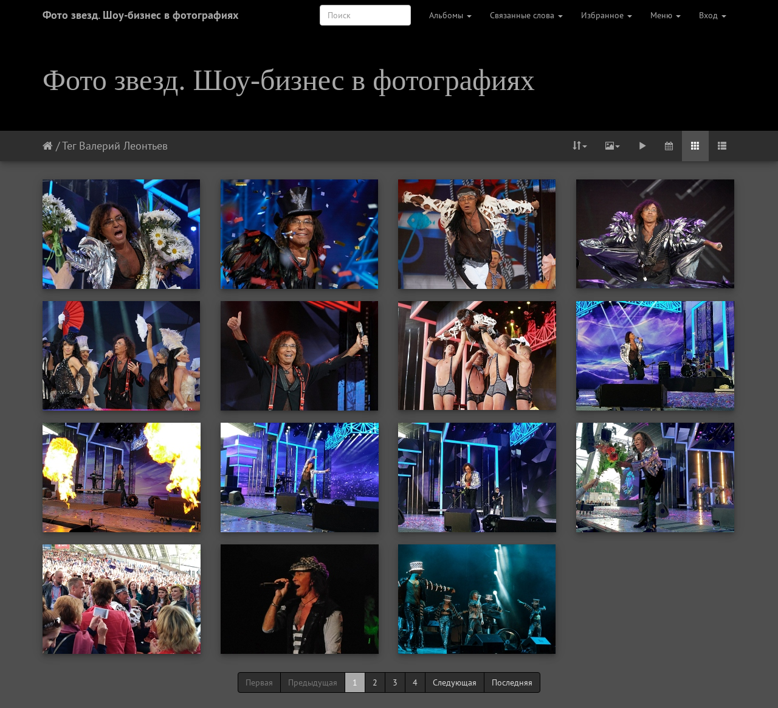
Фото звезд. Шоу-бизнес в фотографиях (140, 15)
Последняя (512, 682)
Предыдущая (312, 682)
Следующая (455, 682)
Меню (665, 15)
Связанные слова (526, 15)
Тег (69, 146)
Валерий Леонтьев (123, 146)
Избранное (606, 15)
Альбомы (450, 15)
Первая (259, 682)
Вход (712, 15)
